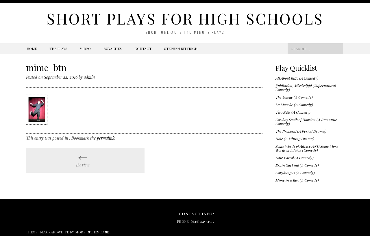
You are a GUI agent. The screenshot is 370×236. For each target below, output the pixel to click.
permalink (105, 138)
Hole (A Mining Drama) (294, 138)
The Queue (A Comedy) (294, 97)
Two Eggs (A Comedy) (292, 112)
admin (89, 77)
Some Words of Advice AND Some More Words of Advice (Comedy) (306, 148)
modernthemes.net (93, 232)
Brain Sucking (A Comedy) (297, 165)
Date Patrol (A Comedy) (294, 157)
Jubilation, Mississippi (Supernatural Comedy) (305, 87)
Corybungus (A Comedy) (295, 172)
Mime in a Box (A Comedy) (297, 180)
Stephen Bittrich (180, 48)
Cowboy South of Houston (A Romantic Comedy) (306, 121)
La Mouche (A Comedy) (294, 104)
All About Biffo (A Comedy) (296, 78)
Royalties (112, 48)
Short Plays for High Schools (185, 18)
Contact (142, 48)
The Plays (58, 48)
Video (85, 48)
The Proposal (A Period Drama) (300, 131)
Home (32, 48)
